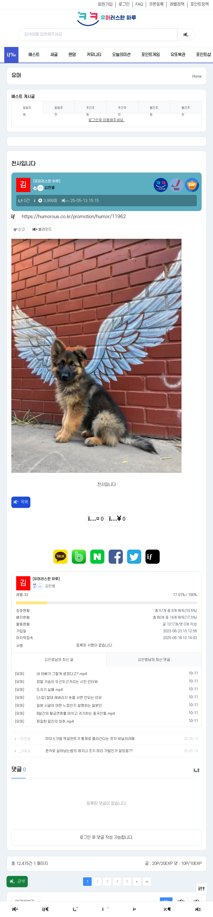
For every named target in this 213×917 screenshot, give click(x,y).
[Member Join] (198, 909)
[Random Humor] (105, 909)
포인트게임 (150, 54)
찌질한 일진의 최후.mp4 (55, 722)
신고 (19, 229)
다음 (137, 881)
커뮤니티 (94, 54)
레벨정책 (177, 4)
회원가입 (105, 4)
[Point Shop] (136, 909)
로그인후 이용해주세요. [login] (106, 120)
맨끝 (147, 881)
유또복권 (177, 54)
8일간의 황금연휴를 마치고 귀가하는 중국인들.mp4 (76, 714)
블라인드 (42, 229)
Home (197, 76)
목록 (21, 502)
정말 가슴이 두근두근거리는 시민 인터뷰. (68, 682)
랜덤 (72, 54)
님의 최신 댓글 (154, 660)
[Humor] (75, 909)
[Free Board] (45, 909)
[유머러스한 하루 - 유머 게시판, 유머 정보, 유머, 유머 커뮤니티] (106, 18)
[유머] (19, 674)
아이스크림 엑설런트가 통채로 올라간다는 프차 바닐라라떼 (90, 739)
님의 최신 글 (59, 660)
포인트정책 (199, 4)
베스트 (33, 54)
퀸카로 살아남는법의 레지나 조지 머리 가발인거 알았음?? (89, 751)
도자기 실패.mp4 (50, 690)
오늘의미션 (121, 54)
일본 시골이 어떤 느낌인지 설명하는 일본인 (69, 706)
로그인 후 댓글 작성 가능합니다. (106, 837)
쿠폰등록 (156, 4)
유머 (16, 76)
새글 (54, 54)
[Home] (15, 909)
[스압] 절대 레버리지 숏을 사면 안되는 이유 (69, 698)
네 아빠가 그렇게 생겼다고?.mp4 (62, 674)
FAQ (139, 4)
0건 (24, 200)
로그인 (124, 4)
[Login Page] (167, 909)
